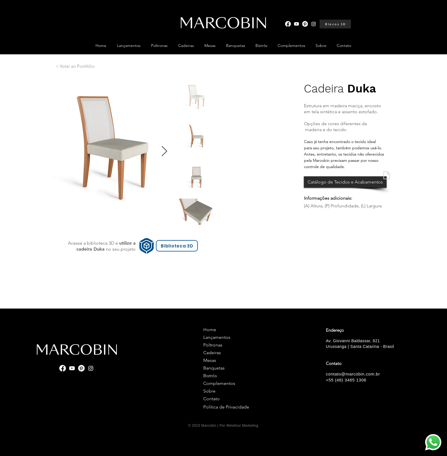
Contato (211, 398)
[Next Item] (164, 151)
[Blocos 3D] (335, 24)
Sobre (209, 391)
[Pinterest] (305, 24)
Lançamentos (216, 337)
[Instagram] (313, 24)
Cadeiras (212, 352)
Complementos (219, 383)
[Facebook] (288, 24)
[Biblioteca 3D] (177, 245)
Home (209, 329)
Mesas (209, 360)
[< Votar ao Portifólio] (75, 66)
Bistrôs (210, 375)
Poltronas (212, 345)
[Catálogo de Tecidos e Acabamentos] (345, 182)
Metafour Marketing (242, 426)
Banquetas (214, 368)
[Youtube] (296, 24)
